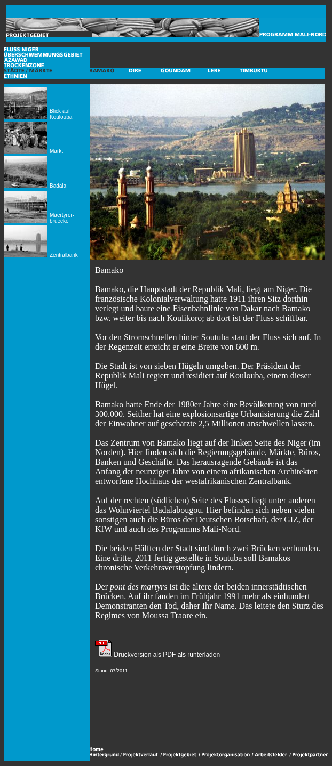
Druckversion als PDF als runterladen (166, 654)
